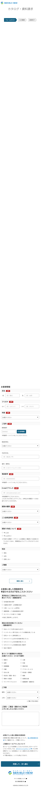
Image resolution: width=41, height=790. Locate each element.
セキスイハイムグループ (24, 749)
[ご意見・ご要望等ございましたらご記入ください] (20, 719)
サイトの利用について (20, 778)
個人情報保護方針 (20, 781)
